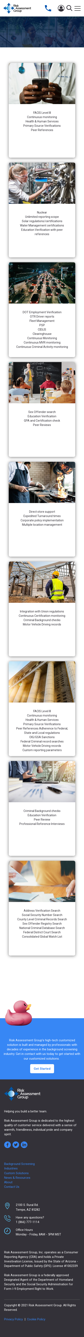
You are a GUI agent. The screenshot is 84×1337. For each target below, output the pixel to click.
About (8, 1182)
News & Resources (17, 1178)
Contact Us (11, 1187)
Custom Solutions (16, 1173)
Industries (11, 1168)
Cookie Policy (36, 1319)
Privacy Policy (13, 1319)
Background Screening (19, 1164)
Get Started (42, 1069)
